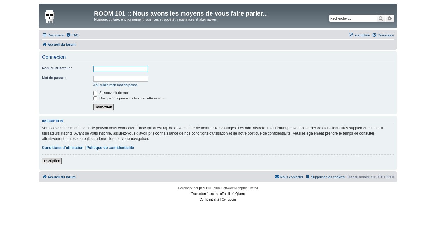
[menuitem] (72, 35)
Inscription (51, 161)
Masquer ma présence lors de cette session (129, 98)
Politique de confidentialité (110, 147)
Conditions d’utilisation (62, 147)
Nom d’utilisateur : (57, 68)
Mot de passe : (54, 78)
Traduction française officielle (211, 194)
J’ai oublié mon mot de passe (115, 85)
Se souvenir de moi (110, 93)
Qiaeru (240, 194)
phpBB (203, 188)
